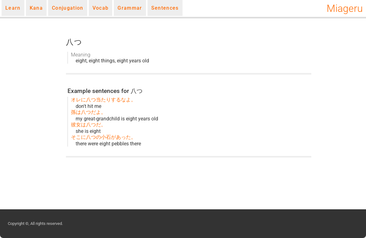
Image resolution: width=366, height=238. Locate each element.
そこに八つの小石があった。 (103, 137)
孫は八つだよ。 (88, 112)
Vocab (101, 8)
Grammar (130, 8)
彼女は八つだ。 (88, 125)
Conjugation (67, 8)
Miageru (345, 8)
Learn (13, 8)
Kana (36, 8)
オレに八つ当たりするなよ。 (103, 100)
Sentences (165, 8)
